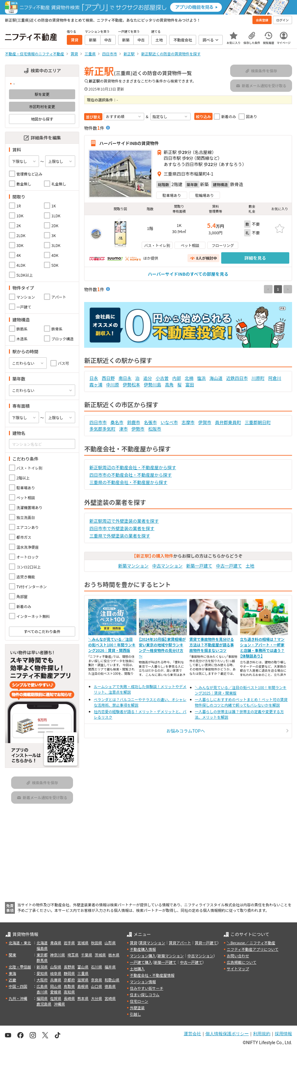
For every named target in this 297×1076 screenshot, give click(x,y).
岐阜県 (55, 973)
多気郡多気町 (102, 429)
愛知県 (42, 973)
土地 (250, 566)
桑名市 (116, 422)
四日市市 (98, 422)
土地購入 (137, 968)
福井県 (110, 966)
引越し (135, 1014)
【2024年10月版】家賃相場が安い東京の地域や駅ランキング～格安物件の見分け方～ (162, 647)
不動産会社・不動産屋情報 (152, 975)
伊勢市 (137, 429)
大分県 (96, 998)
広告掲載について (241, 962)
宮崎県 (110, 998)
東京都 (42, 954)
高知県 (69, 991)
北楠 (189, 378)
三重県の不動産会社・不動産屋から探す (128, 482)
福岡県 (42, 998)
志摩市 (188, 422)
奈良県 (96, 979)
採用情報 (283, 1033)
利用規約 (261, 1033)
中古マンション (167, 566)
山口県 (96, 986)
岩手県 (69, 942)
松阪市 (154, 429)
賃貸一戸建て (206, 942)
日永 (93, 378)
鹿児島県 (44, 1003)
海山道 (215, 378)
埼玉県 (73, 954)
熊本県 (82, 998)
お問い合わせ (238, 955)
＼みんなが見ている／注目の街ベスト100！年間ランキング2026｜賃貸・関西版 (112, 644)
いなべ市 (169, 422)
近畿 (12, 979)
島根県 (82, 986)
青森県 (55, 942)
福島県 (42, 948)
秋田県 (96, 942)
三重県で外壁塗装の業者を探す (119, 536)
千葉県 (86, 954)
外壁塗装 (137, 1007)
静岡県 (69, 973)
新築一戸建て (199, 566)
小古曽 (162, 378)
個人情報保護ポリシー (227, 1033)
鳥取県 (69, 986)
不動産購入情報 (143, 949)
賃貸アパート (180, 942)
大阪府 (42, 979)
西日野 (108, 378)
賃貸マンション (152, 942)
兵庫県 (55, 979)
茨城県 (100, 954)
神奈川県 (57, 954)
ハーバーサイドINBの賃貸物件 (129, 143)
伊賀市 (204, 422)
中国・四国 (18, 986)
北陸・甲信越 (20, 966)
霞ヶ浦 (95, 384)
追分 (147, 378)
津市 (123, 429)
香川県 (42, 991)
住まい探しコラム (145, 994)
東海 (12, 973)
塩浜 (201, 378)
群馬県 (42, 960)
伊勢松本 (131, 384)
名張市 (150, 422)
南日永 (124, 378)
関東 (12, 954)
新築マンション (133, 566)
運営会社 (192, 1033)
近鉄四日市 (237, 378)
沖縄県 (59, 1003)
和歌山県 (112, 979)
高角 (169, 384)
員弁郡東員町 (228, 422)
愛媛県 (55, 991)
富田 (189, 384)
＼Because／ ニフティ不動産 (251, 942)
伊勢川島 (152, 384)
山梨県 (55, 966)
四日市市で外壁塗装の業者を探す (121, 528)
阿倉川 (274, 378)
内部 (176, 378)
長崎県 (69, 998)
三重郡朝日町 (258, 422)
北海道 (42, 942)
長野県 (69, 966)
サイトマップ (238, 968)
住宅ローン (139, 1001)
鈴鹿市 (133, 422)
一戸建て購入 (141, 962)
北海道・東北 (20, 942)
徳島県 (110, 986)
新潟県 (42, 966)
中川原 (112, 384)
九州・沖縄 (18, 998)
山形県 (110, 942)
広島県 (42, 986)
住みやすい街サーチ (146, 988)
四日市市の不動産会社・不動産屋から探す (130, 475)
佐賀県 (55, 998)
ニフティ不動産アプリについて (252, 949)
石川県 (96, 966)
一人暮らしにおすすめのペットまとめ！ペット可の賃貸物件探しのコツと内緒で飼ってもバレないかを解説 (241, 702)
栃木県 (113, 954)
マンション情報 (143, 981)
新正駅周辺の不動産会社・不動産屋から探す (132, 467)
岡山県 (55, 986)
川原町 (258, 378)
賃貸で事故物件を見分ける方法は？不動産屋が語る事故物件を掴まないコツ (211, 644)
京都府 (69, 979)
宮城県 (82, 942)
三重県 (82, 973)
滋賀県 (82, 979)
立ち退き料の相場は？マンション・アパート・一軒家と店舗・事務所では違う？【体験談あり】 (262, 647)
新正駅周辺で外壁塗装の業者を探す (124, 521)
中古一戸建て (229, 566)
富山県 (82, 966)
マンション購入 (143, 955)
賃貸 (133, 942)
